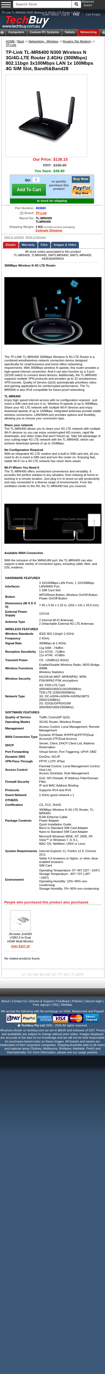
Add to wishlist (14, 237)
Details (11, 244)
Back (20, 41)
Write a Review (36, 237)
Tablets (69, 32)
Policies (77, 1001)
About (5, 1001)
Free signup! (41, 1004)
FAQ (55, 1004)
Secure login (93, 1001)
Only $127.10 (20, 946)
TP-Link (11, 45)
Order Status (50, 14)
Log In (65, 14)
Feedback (63, 1001)
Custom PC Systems (44, 32)
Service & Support (41, 1001)
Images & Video (65, 244)
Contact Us (19, 1001)
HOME (10, 41)
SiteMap (66, 1004)
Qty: (28, 180)
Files (44, 244)
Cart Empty (92, 14)
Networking (89, 32)
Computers (16, 32)
